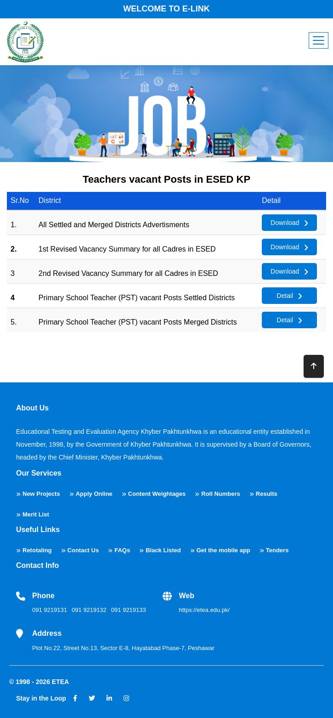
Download (285, 222)
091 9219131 (49, 609)
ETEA (60, 681)
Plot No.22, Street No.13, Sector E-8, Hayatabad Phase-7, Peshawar (123, 648)
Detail (285, 295)
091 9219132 (89, 609)
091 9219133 (128, 609)
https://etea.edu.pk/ (204, 609)
